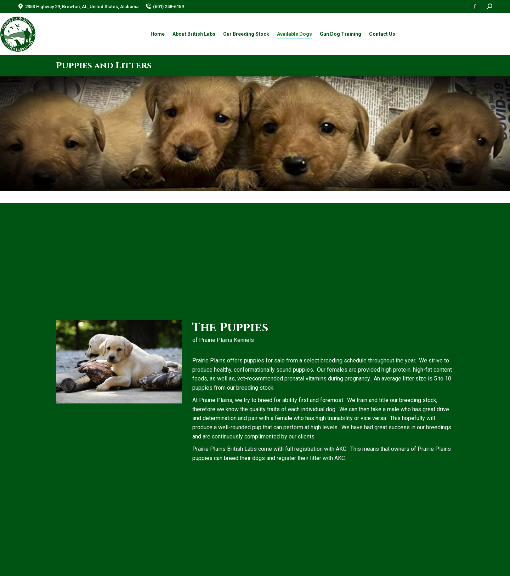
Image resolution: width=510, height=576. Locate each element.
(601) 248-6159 (165, 6)
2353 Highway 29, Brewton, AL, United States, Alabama (78, 6)
